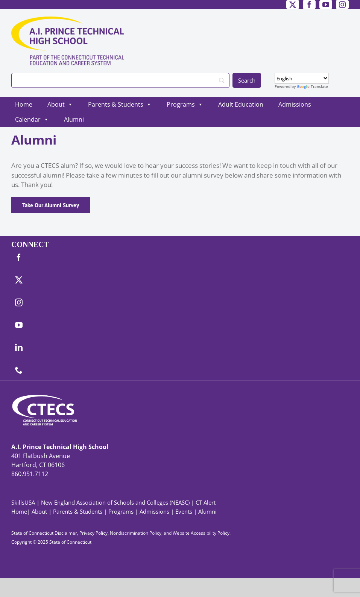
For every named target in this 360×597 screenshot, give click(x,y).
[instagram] (342, 4)
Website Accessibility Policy (201, 533)
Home (23, 104)
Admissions (294, 104)
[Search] (120, 80)
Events (183, 511)
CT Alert (206, 502)
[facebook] (309, 4)
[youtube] (325, 4)
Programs (185, 104)
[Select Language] (302, 78)
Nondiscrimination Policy (135, 533)
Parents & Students (120, 104)
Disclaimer (66, 533)
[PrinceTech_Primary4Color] (67, 19)
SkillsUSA (23, 502)
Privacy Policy (93, 533)
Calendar (32, 119)
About (60, 104)
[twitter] (292, 4)
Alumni (74, 119)
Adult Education (240, 104)
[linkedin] (19, 347)
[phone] (19, 370)
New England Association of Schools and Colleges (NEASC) (115, 502)
